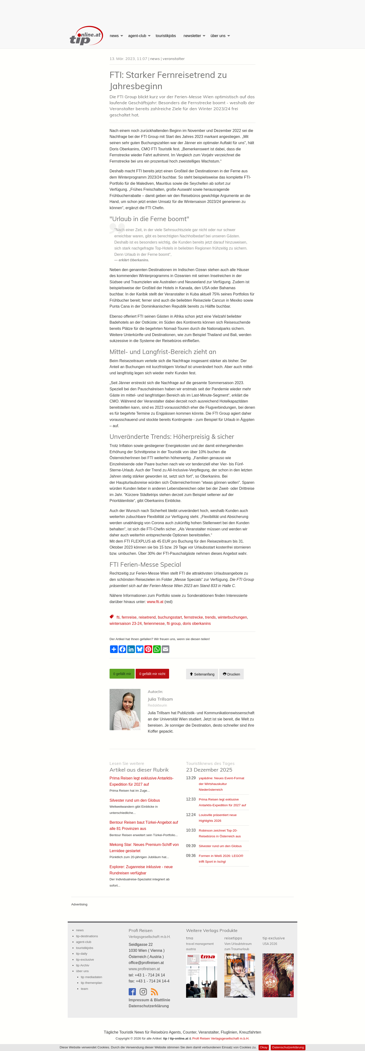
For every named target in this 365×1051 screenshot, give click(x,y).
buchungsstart (170, 617)
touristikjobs (166, 36)
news (114, 36)
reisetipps (238, 943)
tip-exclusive (85, 959)
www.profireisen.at (144, 969)
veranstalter (174, 58)
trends (210, 617)
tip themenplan (91, 983)
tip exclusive (274, 940)
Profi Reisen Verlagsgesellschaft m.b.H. (220, 1038)
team (84, 989)
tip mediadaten (91, 977)
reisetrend (147, 617)
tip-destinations (87, 936)
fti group (174, 623)
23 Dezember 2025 (210, 767)
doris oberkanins (197, 623)
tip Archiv (82, 965)
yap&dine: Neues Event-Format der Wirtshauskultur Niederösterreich (221, 783)
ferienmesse (154, 623)
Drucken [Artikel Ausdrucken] (231, 674)
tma (200, 943)
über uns (217, 36)
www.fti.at (155, 602)
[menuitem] (87, 36)
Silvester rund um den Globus (220, 846)
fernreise (129, 617)
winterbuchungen (232, 617)
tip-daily (81, 953)
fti (117, 617)
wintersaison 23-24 (126, 623)
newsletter (192, 36)
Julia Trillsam (160, 699)
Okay (264, 1047)
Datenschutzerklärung (288, 1047)
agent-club (137, 36)
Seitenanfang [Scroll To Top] (202, 674)
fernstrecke (193, 617)
